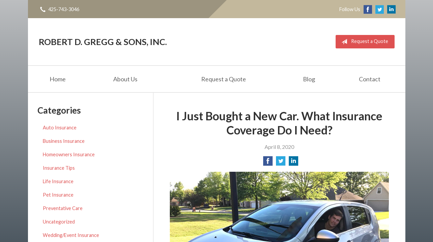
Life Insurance (58, 181)
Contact (369, 79)
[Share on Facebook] (268, 163)
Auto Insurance (59, 127)
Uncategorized (59, 222)
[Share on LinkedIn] (293, 163)
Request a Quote (363, 42)
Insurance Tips (59, 168)
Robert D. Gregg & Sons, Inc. (103, 42)
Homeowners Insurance (69, 154)
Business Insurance (64, 141)
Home (58, 79)
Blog (309, 79)
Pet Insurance (58, 195)
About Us (125, 79)
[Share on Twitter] (280, 163)
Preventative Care (63, 208)
